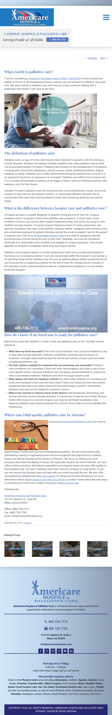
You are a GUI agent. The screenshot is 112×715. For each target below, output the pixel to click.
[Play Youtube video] (56, 303)
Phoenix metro (30, 679)
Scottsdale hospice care (68, 686)
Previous (92, 58)
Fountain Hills (35, 683)
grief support (49, 476)
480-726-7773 (57, 39)
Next (102, 58)
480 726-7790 (56, 628)
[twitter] (46, 651)
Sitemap (40, 711)
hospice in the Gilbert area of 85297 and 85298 (55, 78)
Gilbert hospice (52, 683)
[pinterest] (59, 651)
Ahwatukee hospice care (50, 235)
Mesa (81, 683)
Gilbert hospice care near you (41, 479)
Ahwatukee (61, 679)
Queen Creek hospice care (22, 686)
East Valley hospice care (65, 482)
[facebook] (40, 651)
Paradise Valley (93, 683)
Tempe (100, 686)
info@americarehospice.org (56, 644)
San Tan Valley (46, 686)
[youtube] (65, 651)
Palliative (27, 523)
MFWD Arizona (68, 711)
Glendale (16, 693)
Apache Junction (88, 679)
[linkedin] (71, 651)
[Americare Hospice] (56, 591)
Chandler (22, 683)
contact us (63, 479)
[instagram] (53, 651)
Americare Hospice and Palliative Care (70, 421)
